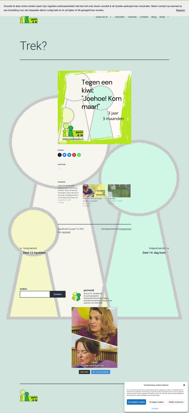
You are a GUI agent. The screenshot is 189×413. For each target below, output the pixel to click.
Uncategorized (125, 229)
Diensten (119, 16)
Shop (162, 16)
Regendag (111, 199)
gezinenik (66, 232)
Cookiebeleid (154, 408)
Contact (144, 16)
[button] (184, 385)
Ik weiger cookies (156, 402)
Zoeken (23, 289)
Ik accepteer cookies (136, 402)
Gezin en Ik (102, 16)
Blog (153, 16)
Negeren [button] (180, 10)
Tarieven (132, 16)
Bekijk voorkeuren (176, 402)
